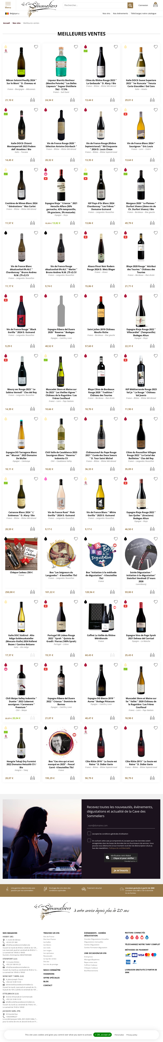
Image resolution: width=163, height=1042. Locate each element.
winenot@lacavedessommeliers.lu (19, 984)
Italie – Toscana (21, 152)
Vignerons (48, 974)
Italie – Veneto (141, 89)
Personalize (119, 1035)
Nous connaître (51, 970)
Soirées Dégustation (91, 945)
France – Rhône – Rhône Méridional (101, 86)
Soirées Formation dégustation (95, 947)
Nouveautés (47, 956)
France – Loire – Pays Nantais (61, 401)
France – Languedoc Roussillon (101, 212)
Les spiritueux (48, 953)
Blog (45, 981)
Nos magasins (10, 933)
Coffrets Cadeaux (90, 965)
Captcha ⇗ (131, 861)
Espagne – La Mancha (141, 641)
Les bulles (47, 942)
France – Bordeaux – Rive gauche (141, 212)
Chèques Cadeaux (91, 968)
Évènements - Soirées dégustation (95, 934)
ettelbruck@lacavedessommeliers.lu (20, 1002)
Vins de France (48, 936)
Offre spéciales (51, 977)
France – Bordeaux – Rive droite (141, 275)
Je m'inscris (121, 870)
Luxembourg (141, 584)
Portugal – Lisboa (61, 644)
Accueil (6, 23)
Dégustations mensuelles (93, 942)
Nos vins (106, 13)
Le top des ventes (49, 959)
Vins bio (46, 961)
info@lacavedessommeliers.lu (17, 967)
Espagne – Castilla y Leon (61, 338)
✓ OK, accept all (102, 1034)
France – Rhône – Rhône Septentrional (101, 152)
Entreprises (88, 957)
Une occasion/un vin (95, 953)
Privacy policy (131, 1035)
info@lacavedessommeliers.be (18, 945)
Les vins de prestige (50, 964)
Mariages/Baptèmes (92, 959)
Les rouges (47, 950)
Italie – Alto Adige (21, 647)
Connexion (143, 5)
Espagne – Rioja (61, 215)
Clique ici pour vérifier (123, 858)
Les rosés (46, 948)
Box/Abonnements (91, 970)
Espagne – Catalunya (21, 461)
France (21, 575)
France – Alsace (101, 272)
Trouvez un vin (51, 933)
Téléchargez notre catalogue (143, 13)
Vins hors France (49, 939)
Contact (47, 985)
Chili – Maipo (21, 710)
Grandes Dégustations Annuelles (96, 939)
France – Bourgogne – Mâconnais (21, 89)
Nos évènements (120, 13)
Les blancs (47, 945)
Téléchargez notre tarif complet (142, 944)
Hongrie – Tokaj (21, 770)
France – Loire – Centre (141, 149)
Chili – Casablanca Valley (61, 461)
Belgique (11, 13)
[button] (8, 3)
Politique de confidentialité (119, 848)
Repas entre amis (90, 962)
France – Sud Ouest (61, 92)
